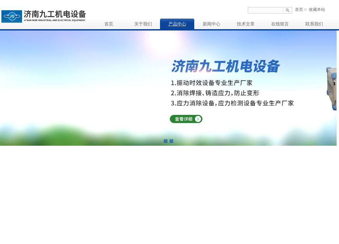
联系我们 (314, 23)
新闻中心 (211, 23)
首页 (299, 9)
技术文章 (246, 23)
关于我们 (143, 23)
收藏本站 (317, 9)
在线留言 (280, 23)
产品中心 (177, 23)
